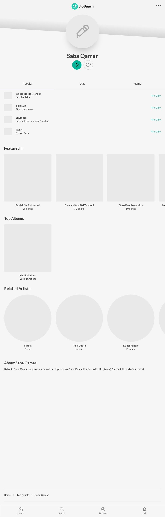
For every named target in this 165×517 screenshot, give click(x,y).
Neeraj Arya (22, 133)
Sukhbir (20, 97)
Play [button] (76, 65)
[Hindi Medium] (28, 248)
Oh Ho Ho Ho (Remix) (28, 93)
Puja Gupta (79, 345)
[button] (88, 65)
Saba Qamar (82, 55)
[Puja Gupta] (79, 318)
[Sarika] (28, 318)
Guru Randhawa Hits (131, 205)
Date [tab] (83, 83)
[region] (82, 495)
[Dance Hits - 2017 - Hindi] (79, 178)
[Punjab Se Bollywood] (28, 178)
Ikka (27, 97)
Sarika (27, 345)
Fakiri (19, 129)
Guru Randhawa (24, 109)
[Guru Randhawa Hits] (131, 178)
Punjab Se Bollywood (28, 205)
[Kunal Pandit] (131, 318)
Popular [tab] (27, 83)
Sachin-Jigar (22, 121)
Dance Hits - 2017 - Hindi (79, 205)
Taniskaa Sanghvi (39, 121)
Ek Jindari (21, 117)
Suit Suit (21, 105)
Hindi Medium (27, 275)
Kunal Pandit (130, 345)
